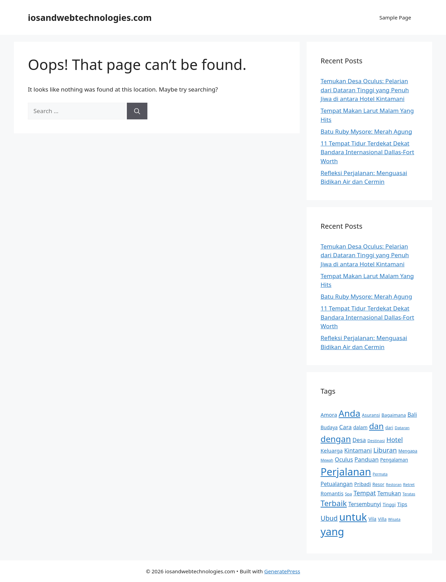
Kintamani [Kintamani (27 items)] (358, 450)
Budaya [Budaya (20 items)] (329, 427)
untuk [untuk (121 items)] (353, 517)
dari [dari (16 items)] (389, 428)
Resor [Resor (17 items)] (378, 484)
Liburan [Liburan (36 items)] (385, 450)
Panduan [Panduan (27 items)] (366, 459)
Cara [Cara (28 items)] (345, 427)
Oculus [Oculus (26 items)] (344, 459)
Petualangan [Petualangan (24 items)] (337, 484)
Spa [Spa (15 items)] (348, 493)
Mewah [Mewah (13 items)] (327, 460)
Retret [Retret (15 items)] (409, 484)
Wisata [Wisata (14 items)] (394, 519)
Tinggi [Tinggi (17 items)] (389, 504)
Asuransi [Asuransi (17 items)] (371, 415)
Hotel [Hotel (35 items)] (394, 439)
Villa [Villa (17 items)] (382, 519)
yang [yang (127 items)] (332, 531)
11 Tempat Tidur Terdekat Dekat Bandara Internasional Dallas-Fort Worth (367, 152)
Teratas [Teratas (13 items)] (408, 493)
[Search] (137, 111)
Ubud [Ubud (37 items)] (329, 518)
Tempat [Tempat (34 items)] (364, 492)
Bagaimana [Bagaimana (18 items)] (394, 415)
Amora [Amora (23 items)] (329, 414)
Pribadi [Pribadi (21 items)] (362, 484)
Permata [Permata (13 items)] (380, 474)
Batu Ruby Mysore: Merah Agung (366, 131)
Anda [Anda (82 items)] (349, 413)
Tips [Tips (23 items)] (402, 504)
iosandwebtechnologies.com (90, 17)
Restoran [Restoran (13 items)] (394, 484)
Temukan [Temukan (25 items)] (389, 493)
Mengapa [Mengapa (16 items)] (407, 451)
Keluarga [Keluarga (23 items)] (332, 450)
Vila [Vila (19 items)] (372, 519)
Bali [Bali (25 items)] (412, 414)
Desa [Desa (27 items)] (359, 440)
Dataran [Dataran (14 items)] (402, 427)
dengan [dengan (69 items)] (336, 439)
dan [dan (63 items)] (376, 426)
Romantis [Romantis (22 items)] (332, 493)
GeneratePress (282, 571)
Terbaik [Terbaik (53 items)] (334, 503)
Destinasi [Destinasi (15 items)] (376, 440)
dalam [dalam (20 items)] (360, 427)
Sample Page (395, 17)
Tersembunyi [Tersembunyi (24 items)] (364, 504)
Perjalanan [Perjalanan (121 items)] (346, 471)
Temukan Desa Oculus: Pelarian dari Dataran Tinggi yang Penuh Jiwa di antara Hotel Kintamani (365, 90)
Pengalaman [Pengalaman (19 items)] (394, 459)
